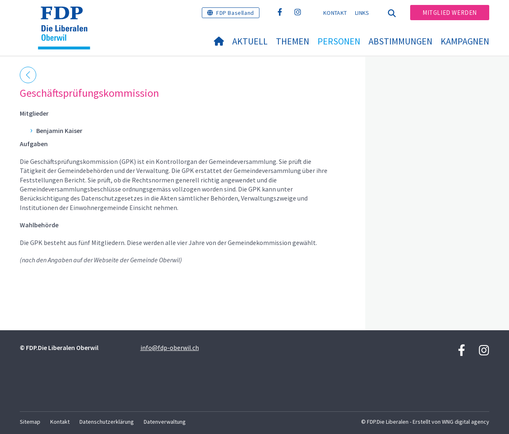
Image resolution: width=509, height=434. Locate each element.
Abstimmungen (400, 41)
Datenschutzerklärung (106, 421)
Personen (339, 41)
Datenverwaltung (165, 421)
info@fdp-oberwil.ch (169, 347)
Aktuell (250, 41)
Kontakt (335, 12)
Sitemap (30, 421)
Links (362, 12)
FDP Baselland (235, 12)
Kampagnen (465, 41)
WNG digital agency (465, 421)
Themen (292, 41)
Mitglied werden (450, 12)
